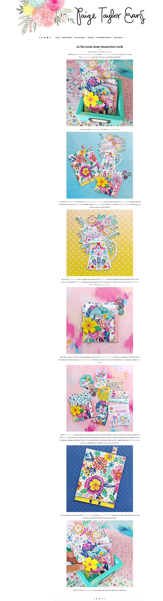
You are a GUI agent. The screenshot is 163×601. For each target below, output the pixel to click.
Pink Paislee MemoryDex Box (85, 54)
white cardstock (125, 202)
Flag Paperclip (133, 440)
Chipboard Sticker (124, 204)
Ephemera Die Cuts (106, 357)
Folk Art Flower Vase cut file (95, 202)
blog (58, 37)
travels (91, 37)
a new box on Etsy (107, 54)
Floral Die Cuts (104, 285)
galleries (118, 37)
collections (79, 37)
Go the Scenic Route (113, 129)
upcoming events (103, 37)
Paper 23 (103, 279)
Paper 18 (65, 437)
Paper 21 (77, 204)
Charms (79, 282)
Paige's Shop (67, 37)
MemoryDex (87, 57)
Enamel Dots (97, 204)
